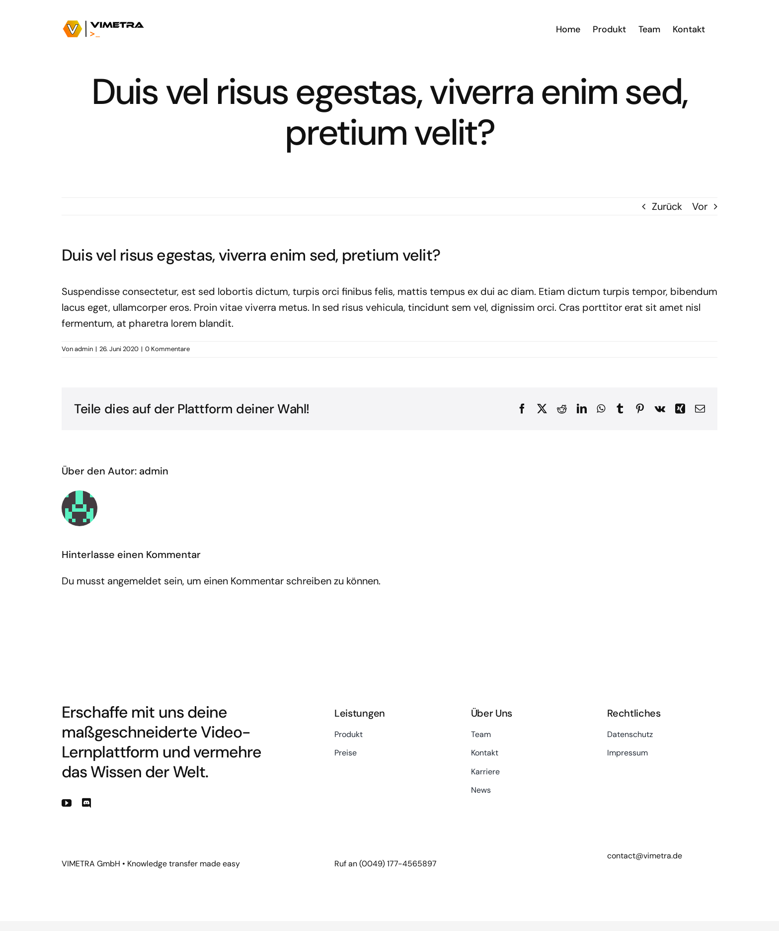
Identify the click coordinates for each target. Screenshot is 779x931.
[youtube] (67, 803)
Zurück (667, 206)
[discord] (86, 803)
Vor (699, 206)
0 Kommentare (167, 349)
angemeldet (134, 580)
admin (84, 349)
